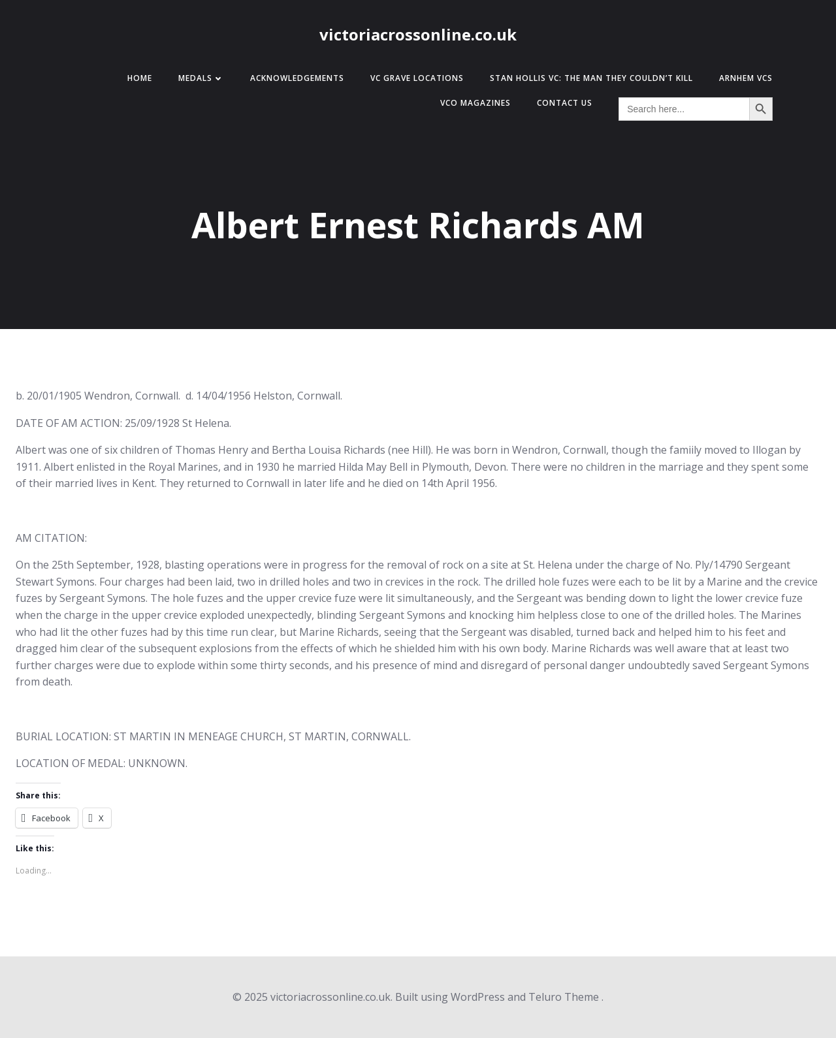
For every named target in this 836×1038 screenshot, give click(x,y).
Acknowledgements (297, 78)
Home (139, 78)
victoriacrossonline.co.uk (418, 34)
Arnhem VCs (746, 78)
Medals (201, 78)
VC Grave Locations (417, 78)
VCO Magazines (475, 102)
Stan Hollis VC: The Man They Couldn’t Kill (591, 78)
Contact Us (564, 102)
